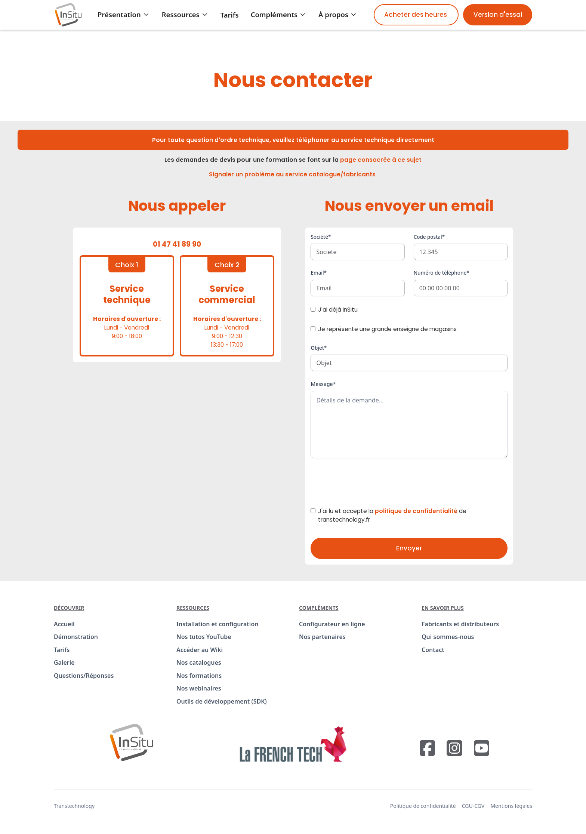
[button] (124, 14)
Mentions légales (511, 805)
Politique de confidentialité (423, 805)
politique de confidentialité (416, 511)
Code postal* (429, 237)
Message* (323, 383)
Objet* (319, 348)
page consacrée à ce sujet (381, 160)
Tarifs (229, 14)
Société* (321, 237)
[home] (68, 14)
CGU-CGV (473, 805)
